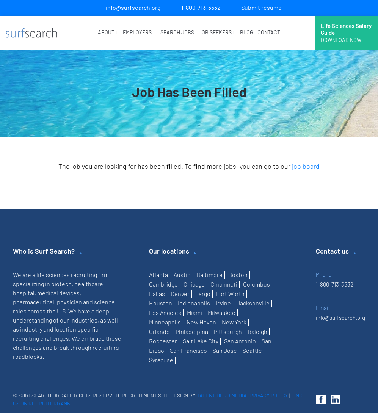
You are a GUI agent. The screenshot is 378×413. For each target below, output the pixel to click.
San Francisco (188, 350)
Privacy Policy (268, 395)
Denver (180, 293)
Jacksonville (253, 303)
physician (69, 301)
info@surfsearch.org (133, 7)
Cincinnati (223, 284)
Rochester (163, 340)
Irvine (223, 303)
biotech (61, 283)
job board (306, 166)
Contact (268, 32)
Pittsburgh (228, 331)
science (104, 301)
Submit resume (261, 7)
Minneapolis (165, 322)
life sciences (53, 274)
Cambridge (163, 284)
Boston (238, 274)
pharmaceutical (33, 301)
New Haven (201, 322)
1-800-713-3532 (201, 7)
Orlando (159, 331)
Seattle (252, 350)
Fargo (202, 293)
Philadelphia (192, 331)
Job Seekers (217, 32)
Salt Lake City (200, 340)
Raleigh (257, 331)
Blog (246, 32)
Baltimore (209, 274)
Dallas (157, 293)
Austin (182, 274)
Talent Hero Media (221, 395)
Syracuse (161, 359)
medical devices (58, 292)
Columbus (256, 284)
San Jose (225, 350)
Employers (139, 32)
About (108, 32)
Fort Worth (230, 293)
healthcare (88, 283)
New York (234, 322)
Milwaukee (221, 312)
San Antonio (240, 340)
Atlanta (158, 274)
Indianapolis (194, 303)
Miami (194, 312)
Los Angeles (165, 312)
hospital (24, 292)
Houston (160, 303)
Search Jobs (177, 32)
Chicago (194, 284)
